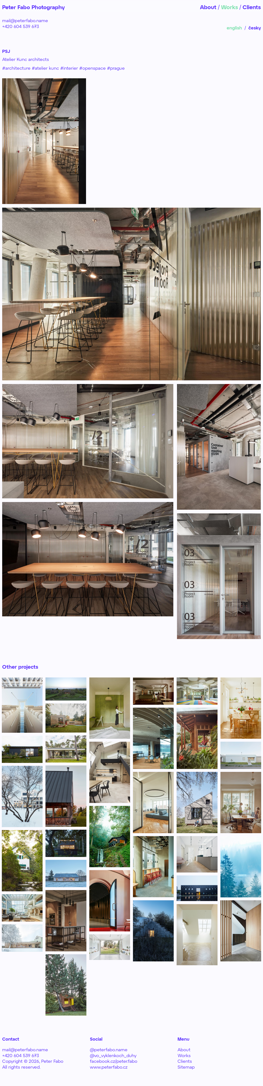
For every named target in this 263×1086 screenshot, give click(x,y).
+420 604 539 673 (20, 26)
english (234, 27)
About (184, 1049)
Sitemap (186, 1067)
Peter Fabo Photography (34, 7)
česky (254, 27)
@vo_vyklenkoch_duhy (113, 1055)
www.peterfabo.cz (108, 1067)
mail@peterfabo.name (25, 20)
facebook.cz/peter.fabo (113, 1061)
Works (184, 1055)
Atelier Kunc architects (25, 59)
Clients (185, 1061)
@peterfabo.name (108, 1049)
